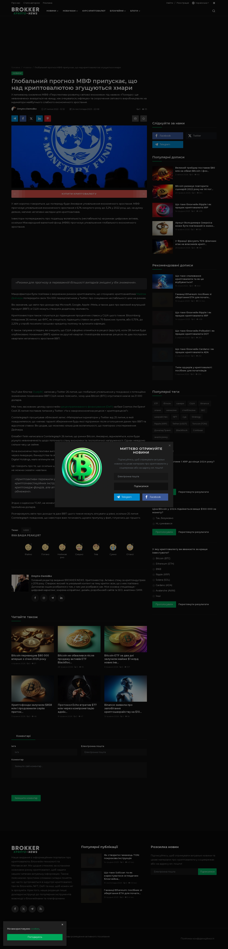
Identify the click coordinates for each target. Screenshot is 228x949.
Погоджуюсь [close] (35, 937)
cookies (35, 928)
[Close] (169, 445)
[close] (62, 924)
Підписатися (141, 486)
